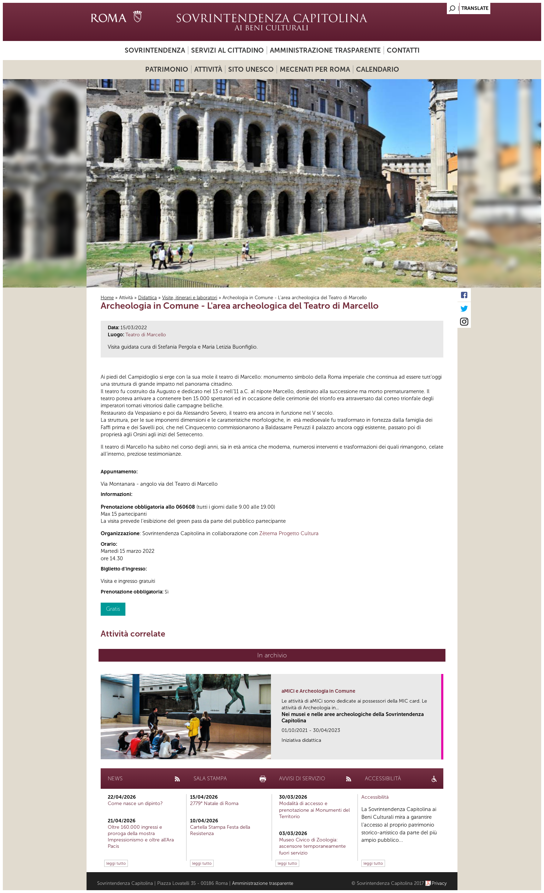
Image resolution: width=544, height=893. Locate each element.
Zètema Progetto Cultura (289, 533)
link (438, 752)
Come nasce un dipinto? (135, 803)
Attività (208, 69)
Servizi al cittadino (227, 50)
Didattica (147, 297)
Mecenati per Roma (315, 69)
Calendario (377, 69)
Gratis (113, 608)
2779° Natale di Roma (214, 803)
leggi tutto (116, 863)
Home (107, 297)
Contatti (403, 50)
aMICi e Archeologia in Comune (318, 691)
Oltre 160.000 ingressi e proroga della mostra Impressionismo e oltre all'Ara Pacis (141, 837)
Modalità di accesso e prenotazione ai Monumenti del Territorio (314, 809)
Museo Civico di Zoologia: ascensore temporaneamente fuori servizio (312, 846)
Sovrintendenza (155, 50)
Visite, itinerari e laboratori (189, 297)
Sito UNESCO (251, 69)
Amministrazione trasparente (325, 50)
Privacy (439, 883)
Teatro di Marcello (145, 335)
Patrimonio (166, 69)
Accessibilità (375, 797)
